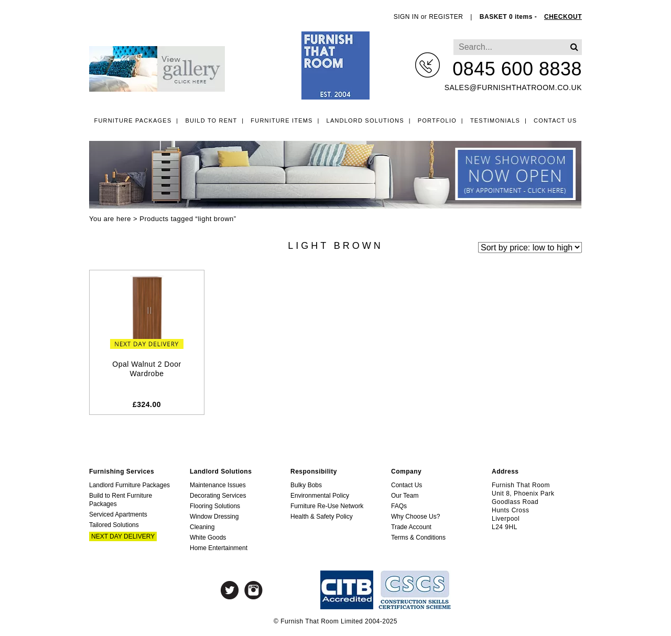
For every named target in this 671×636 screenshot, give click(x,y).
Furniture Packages (133, 120)
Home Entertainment (218, 548)
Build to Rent (211, 120)
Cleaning (202, 527)
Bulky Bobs (306, 485)
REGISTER (446, 16)
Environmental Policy (319, 495)
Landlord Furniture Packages (129, 485)
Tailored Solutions (114, 525)
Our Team (404, 495)
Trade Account (411, 527)
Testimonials (495, 120)
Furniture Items (281, 120)
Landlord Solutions (365, 120)
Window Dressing (214, 516)
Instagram (253, 590)
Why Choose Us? (415, 516)
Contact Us (555, 120)
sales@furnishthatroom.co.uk (513, 87)
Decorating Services (218, 495)
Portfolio (437, 120)
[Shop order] (530, 247)
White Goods (208, 537)
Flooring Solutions (215, 506)
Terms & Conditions (418, 537)
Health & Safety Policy (321, 516)
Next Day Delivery (123, 536)
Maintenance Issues (218, 485)
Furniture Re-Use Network (326, 506)
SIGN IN (406, 16)
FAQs (399, 506)
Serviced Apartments (118, 514)
